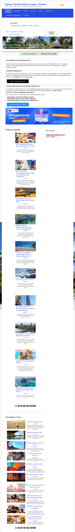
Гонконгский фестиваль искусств (34, 454)
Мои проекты (49, 11)
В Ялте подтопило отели (25, 280)
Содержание (16, 11)
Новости (25, 11)
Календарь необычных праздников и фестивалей (35, 496)
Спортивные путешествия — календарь (34, 507)
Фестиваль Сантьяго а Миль (34, 474)
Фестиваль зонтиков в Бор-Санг (34, 465)
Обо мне (33, 11)
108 (28, 527)
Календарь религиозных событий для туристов (34, 517)
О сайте (40, 11)
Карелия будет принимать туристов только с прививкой (23, 227)
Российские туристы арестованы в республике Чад (25, 200)
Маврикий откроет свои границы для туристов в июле (25, 389)
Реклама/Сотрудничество (13, 15)
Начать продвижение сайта (17, 81)
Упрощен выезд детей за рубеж (25, 362)
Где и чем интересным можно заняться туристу (34, 486)
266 (28, 405)
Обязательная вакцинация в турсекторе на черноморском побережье (25, 173)
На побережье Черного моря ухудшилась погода (25, 145)
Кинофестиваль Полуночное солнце (34, 444)
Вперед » (33, 405)
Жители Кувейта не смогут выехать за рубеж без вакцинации (25, 308)
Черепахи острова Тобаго (34, 422)
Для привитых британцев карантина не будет (25, 334)
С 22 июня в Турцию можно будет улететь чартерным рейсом (23, 254)
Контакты (26, 15)
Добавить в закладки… (52, 33)
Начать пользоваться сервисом (17, 104)
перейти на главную (33, 25)
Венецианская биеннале (34, 432)
